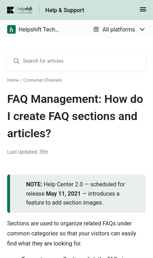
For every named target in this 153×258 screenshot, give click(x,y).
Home (13, 80)
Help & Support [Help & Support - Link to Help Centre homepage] (64, 10)
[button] (143, 11)
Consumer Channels (42, 80)
